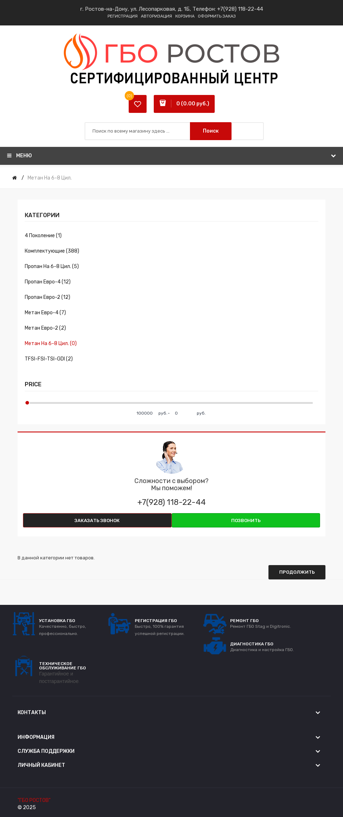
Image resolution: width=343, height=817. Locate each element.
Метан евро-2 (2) (45, 328)
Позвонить (246, 520)
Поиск (211, 131)
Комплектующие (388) (52, 251)
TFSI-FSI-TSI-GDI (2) (49, 359)
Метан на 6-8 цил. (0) (51, 343)
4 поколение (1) (43, 236)
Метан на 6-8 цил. (50, 178)
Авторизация (156, 16)
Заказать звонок (97, 520)
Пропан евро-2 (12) (47, 297)
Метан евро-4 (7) (45, 313)
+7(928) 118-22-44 (240, 9)
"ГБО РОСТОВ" (34, 800)
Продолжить (297, 572)
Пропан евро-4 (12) (48, 282)
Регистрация (123, 16)
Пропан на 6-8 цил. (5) (52, 266)
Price (33, 384)
